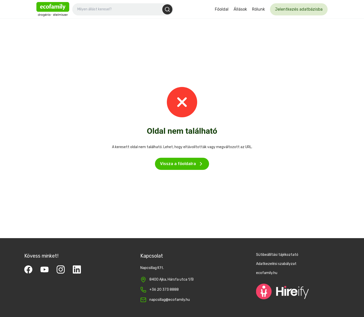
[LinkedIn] (77, 269)
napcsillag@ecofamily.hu (169, 300)
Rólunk (258, 9)
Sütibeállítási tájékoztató (277, 255)
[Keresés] (167, 9)
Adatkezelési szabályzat (276, 264)
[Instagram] (61, 269)
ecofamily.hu (266, 273)
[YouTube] (44, 269)
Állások (240, 9)
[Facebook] (28, 269)
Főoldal (222, 9)
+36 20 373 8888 (164, 289)
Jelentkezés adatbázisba (299, 9)
